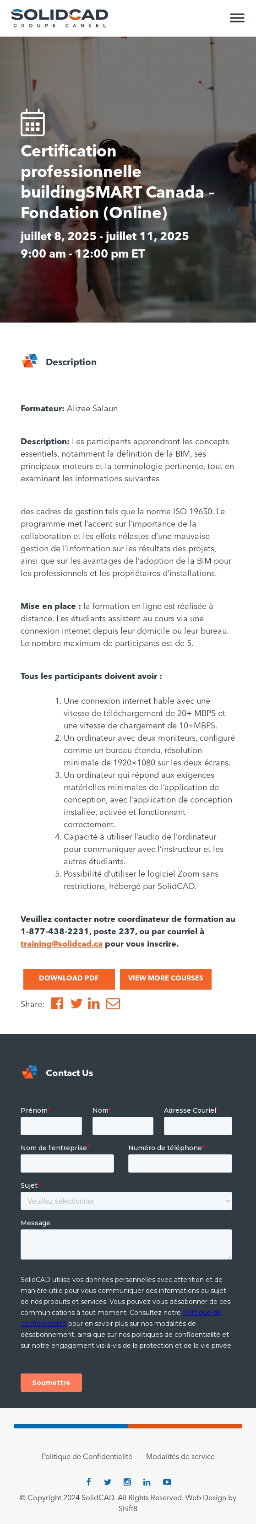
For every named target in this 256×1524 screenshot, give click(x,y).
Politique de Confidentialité (87, 1457)
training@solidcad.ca (62, 944)
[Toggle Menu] (237, 22)
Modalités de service (180, 1457)
